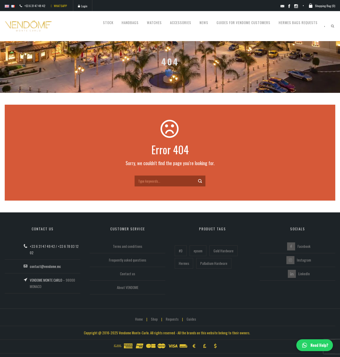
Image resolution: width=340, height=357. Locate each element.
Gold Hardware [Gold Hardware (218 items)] (223, 250)
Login (82, 6)
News (204, 22)
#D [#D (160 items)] (181, 250)
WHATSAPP (59, 6)
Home (139, 319)
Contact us (127, 273)
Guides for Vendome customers (243, 22)
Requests (172, 319)
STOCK (108, 22)
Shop (154, 319)
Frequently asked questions (127, 259)
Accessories (180, 22)
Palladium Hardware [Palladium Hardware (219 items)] (213, 263)
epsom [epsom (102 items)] (198, 250)
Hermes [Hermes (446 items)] (184, 263)
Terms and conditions (127, 246)
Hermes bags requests (298, 22)
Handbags (130, 22)
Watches (154, 22)
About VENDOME (127, 287)
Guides (191, 319)
